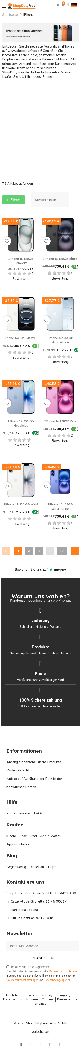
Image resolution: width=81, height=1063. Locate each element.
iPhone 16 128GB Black (60, 259)
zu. (57, 980)
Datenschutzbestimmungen (22, 980)
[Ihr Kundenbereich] (68, 5)
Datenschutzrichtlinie (63, 971)
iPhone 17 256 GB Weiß (21, 504)
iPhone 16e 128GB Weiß (20, 338)
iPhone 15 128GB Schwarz (20, 261)
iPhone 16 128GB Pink (60, 421)
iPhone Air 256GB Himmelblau (60, 340)
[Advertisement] (40, 125)
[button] (58, 5)
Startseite (10, 15)
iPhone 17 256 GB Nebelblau (21, 423)
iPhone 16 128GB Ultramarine (60, 506)
